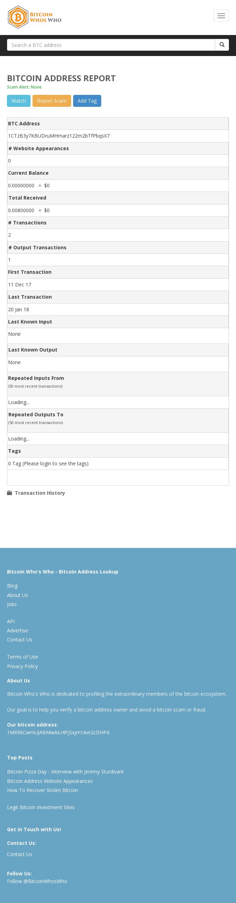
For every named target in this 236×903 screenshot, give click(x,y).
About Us (17, 595)
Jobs (12, 604)
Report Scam (52, 100)
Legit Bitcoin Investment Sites (41, 807)
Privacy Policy (22, 666)
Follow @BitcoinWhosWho (37, 881)
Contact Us (19, 639)
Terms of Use (22, 656)
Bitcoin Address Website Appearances (50, 781)
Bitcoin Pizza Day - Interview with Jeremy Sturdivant (65, 771)
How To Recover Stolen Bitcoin (42, 790)
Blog (12, 585)
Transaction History (38, 492)
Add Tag (87, 100)
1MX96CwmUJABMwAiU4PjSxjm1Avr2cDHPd (58, 732)
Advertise (17, 630)
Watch (19, 100)
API (11, 621)
